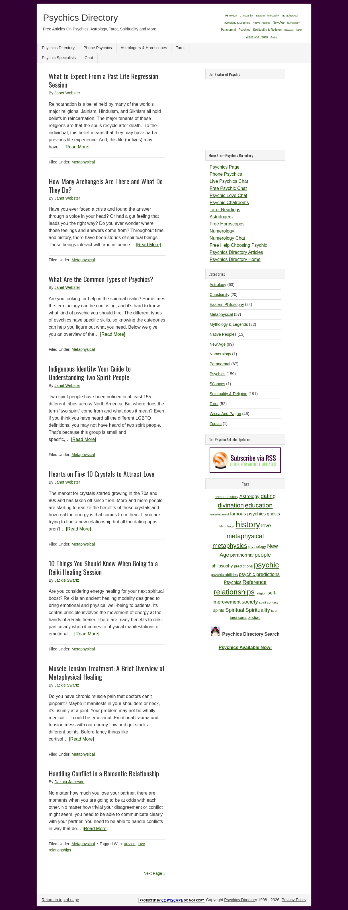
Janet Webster (67, 93)
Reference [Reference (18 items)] (254, 582)
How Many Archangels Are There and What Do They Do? (106, 185)
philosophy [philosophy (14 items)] (222, 565)
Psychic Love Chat (228, 195)
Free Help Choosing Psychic (238, 245)
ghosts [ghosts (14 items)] (273, 513)
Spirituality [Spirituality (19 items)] (257, 610)
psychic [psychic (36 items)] (266, 565)
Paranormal (220, 364)
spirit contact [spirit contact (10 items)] (268, 602)
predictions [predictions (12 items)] (243, 566)
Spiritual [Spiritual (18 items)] (234, 610)
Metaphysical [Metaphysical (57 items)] (289, 15)
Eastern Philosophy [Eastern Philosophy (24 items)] (267, 15)
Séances (217, 384)
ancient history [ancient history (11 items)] (226, 497)
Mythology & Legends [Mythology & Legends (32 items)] (237, 22)
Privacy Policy (294, 899)
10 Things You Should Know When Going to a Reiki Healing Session (103, 567)
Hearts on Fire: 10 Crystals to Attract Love (101, 474)
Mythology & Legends (229, 324)
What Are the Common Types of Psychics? (101, 279)
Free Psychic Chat (228, 188)
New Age (218, 344)
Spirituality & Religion (228, 393)
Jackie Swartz (66, 580)
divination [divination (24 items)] (231, 505)
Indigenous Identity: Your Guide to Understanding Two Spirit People (90, 372)
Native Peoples (223, 334)
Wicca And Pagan (225, 413)
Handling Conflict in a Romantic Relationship (104, 773)
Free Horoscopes (227, 223)
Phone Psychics (97, 47)
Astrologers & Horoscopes (144, 47)
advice (129, 843)
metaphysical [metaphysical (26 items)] (245, 536)
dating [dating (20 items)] (268, 496)
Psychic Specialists (59, 57)
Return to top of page (60, 899)
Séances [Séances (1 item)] (288, 30)
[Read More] (76, 146)
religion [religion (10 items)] (261, 593)
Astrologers (221, 216)
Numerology (222, 231)
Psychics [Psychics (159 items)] (244, 29)
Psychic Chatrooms (229, 202)
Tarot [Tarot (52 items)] (299, 29)
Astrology (218, 284)
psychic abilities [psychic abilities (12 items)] (224, 575)
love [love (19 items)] (266, 525)
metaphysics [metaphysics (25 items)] (229, 545)
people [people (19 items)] (263, 555)
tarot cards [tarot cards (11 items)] (238, 617)
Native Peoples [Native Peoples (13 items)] (261, 22)
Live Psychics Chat (229, 181)
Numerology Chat (227, 238)
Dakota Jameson (69, 782)
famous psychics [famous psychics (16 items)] (248, 514)
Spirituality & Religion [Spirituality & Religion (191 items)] (267, 29)
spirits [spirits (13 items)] (218, 610)
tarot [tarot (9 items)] (274, 610)
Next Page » (154, 873)
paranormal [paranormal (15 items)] (242, 554)
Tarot (180, 47)
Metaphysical (83, 162)
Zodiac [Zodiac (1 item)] (274, 37)
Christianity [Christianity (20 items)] (246, 15)
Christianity (219, 294)
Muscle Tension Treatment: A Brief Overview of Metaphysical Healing (107, 672)
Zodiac (216, 423)
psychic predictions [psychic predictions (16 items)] (259, 574)
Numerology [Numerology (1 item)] (293, 23)
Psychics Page (224, 167)
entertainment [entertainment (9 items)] (219, 514)
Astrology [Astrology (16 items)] (249, 496)
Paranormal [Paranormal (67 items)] (228, 29)
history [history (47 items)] (248, 524)
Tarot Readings (225, 209)
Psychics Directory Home (235, 259)
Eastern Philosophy (227, 304)
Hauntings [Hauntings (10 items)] (226, 526)
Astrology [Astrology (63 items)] (231, 15)
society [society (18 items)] (250, 602)
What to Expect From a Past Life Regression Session (103, 80)
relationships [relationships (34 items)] (234, 592)
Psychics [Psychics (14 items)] (232, 582)
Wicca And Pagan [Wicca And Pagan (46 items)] (257, 36)
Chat (89, 57)
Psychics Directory (80, 18)
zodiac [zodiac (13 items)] (254, 617)
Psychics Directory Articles (236, 252)
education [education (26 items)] (259, 505)
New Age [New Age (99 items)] (278, 22)
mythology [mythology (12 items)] (257, 546)
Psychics (217, 374)
